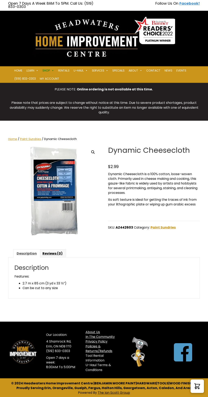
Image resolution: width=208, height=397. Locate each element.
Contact (153, 70)
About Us (93, 332)
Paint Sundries (30, 139)
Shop (48, 70)
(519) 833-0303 (25, 79)
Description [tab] (27, 253)
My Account (49, 79)
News (168, 70)
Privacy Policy (96, 341)
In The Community (100, 336)
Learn (32, 70)
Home (18, 70)
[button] (93, 152)
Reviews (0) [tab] (52, 253)
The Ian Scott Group (114, 392)
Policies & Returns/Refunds (99, 348)
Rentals (63, 70)
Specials (118, 70)
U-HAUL (81, 70)
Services (100, 70)
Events (181, 70)
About (135, 70)
